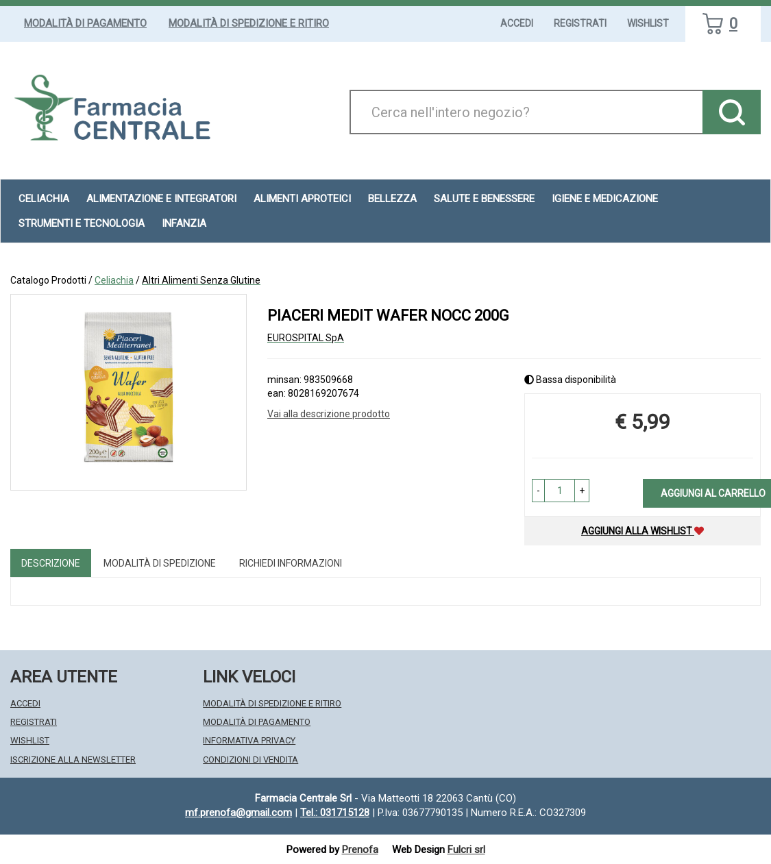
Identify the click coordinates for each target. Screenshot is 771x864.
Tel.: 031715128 (334, 812)
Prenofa (360, 849)
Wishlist (648, 23)
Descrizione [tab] (50, 563)
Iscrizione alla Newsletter (73, 759)
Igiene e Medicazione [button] (605, 199)
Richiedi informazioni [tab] (290, 563)
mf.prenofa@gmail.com (238, 812)
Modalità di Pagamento (85, 23)
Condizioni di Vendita (250, 759)
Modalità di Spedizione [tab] (159, 563)
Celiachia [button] (44, 199)
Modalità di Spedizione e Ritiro (249, 23)
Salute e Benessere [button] (484, 199)
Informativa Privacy (249, 740)
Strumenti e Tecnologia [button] (82, 223)
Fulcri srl (466, 849)
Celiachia (114, 280)
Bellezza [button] (392, 199)
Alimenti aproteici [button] (302, 199)
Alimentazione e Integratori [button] (161, 199)
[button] (538, 490)
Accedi (516, 23)
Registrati (580, 23)
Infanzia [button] (184, 223)
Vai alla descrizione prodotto (328, 413)
